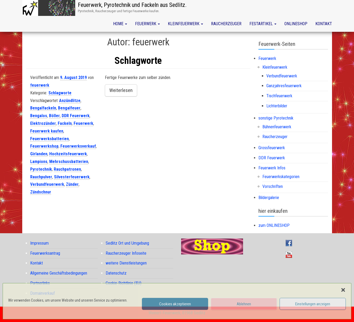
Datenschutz (116, 273)
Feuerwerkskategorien (280, 176)
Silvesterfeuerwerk (71, 176)
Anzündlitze (69, 100)
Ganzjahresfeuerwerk (284, 85)
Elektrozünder (43, 123)
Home (120, 23)
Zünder (72, 184)
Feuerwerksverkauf (78, 146)
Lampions (38, 161)
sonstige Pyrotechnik (275, 118)
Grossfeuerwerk (271, 147)
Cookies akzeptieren (175, 304)
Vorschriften (272, 186)
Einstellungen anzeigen (312, 304)
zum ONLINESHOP (274, 225)
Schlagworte (138, 60)
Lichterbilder (276, 105)
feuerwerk (39, 85)
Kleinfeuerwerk (185, 23)
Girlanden (38, 153)
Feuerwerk (147, 23)
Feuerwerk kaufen (46, 131)
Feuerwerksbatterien (49, 138)
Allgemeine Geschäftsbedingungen (58, 273)
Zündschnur (40, 192)
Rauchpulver (41, 176)
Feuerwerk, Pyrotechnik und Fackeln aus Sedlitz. (132, 5)
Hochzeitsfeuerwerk (68, 153)
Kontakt (323, 23)
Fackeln (65, 123)
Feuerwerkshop (44, 146)
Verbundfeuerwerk (47, 184)
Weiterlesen (121, 90)
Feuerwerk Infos (271, 167)
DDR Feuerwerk (75, 115)
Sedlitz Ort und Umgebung (127, 243)
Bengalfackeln (43, 108)
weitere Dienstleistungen (126, 263)
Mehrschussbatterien (68, 161)
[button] (343, 290)
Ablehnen (244, 304)
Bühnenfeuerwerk (276, 126)
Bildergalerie (268, 197)
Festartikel (262, 23)
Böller (54, 115)
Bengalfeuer (69, 108)
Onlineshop (295, 23)
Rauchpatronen (67, 169)
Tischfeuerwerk (279, 95)
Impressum (39, 243)
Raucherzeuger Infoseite (126, 253)
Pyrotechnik (41, 169)
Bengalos (38, 115)
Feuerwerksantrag (45, 253)
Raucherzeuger (226, 23)
